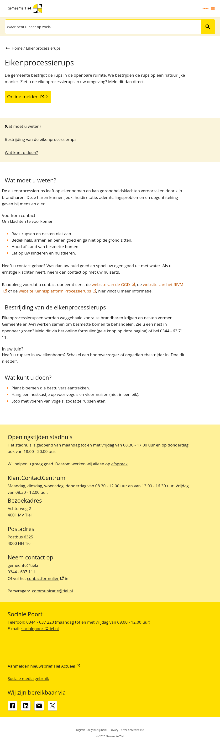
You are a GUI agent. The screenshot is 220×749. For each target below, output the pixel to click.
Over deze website (132, 730)
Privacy (114, 730)
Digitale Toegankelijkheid (91, 730)
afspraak (119, 464)
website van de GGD (113, 284)
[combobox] (102, 27)
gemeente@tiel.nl (24, 565)
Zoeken (206, 26)
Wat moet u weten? (23, 126)
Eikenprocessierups (43, 48)
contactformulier (45, 578)
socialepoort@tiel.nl (40, 628)
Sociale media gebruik (28, 678)
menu (208, 8)
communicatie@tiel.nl (52, 591)
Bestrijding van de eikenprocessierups (40, 139)
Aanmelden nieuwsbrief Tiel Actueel (44, 666)
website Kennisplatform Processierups (57, 291)
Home (17, 48)
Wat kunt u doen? (21, 152)
